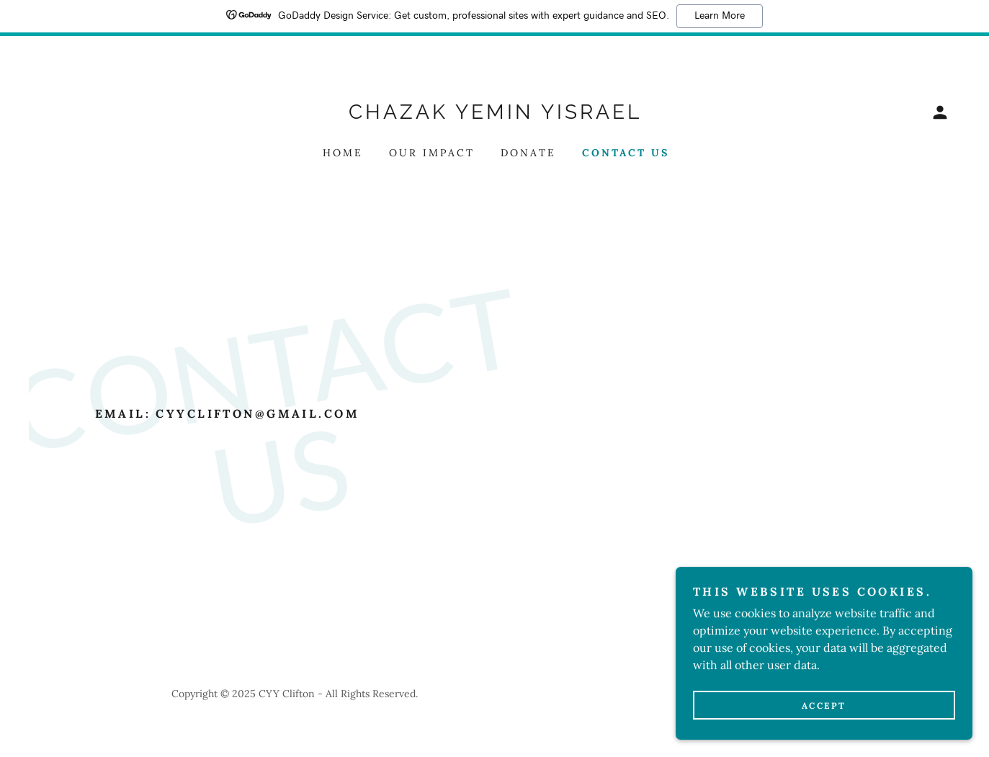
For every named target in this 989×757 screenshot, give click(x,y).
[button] (940, 112)
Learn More (719, 16)
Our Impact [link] (432, 152)
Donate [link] (528, 152)
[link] (494, 114)
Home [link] (343, 152)
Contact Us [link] (625, 152)
